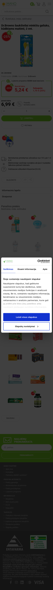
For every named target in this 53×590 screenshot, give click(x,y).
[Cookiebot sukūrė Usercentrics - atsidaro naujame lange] (38, 261)
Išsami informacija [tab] (27, 269)
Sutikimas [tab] (8, 269)
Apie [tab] (45, 269)
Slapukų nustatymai (26, 326)
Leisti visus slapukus (26, 317)
